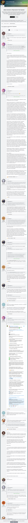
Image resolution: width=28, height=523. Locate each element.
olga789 (24, 499)
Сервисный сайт (16, 511)
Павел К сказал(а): (10, 436)
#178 (26, 443)
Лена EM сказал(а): (10, 201)
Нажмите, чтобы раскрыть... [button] (17, 50)
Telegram (2, 518)
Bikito (24, 492)
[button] (9, 6)
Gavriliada (4, 489)
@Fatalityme (23, 46)
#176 (26, 412)
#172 (26, 338)
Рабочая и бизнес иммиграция (11, 496)
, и (11, 86)
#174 (26, 358)
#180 (26, 471)
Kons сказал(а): (9, 218)
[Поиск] (18, 2)
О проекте (15, 512)
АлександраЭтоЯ (4, 27)
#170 (26, 303)
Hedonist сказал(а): (10, 242)
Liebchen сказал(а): (10, 44)
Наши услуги (15, 510)
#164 (26, 179)
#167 (26, 240)
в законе (16, 449)
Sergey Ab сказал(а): (10, 414)
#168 (26, 265)
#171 (26, 316)
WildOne (4, 496)
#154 (15, 246)
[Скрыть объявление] (26, 20)
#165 (26, 199)
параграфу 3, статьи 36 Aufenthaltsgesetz (14, 308)
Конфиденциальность (16, 513)
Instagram (2, 517)
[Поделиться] (24, 32)
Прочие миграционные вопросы (12, 489)
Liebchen (24, 485)
